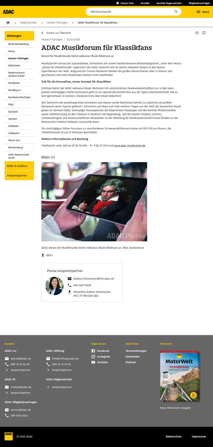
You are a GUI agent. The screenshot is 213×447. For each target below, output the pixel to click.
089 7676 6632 (19, 415)
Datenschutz (174, 436)
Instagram (103, 356)
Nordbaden (14, 83)
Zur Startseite (8, 22)
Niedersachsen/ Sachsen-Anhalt (16, 74)
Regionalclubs (28, 22)
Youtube (102, 362)
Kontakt (145, 3)
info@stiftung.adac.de (65, 358)
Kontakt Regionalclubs (169, 3)
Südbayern (13, 133)
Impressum (199, 436)
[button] (176, 11)
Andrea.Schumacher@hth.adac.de (93, 278)
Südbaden (13, 126)
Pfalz (11, 104)
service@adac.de (21, 410)
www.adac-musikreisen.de (129, 145)
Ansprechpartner (17, 175)
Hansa (11, 51)
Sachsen (12, 118)
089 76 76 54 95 (20, 364)
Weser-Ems (14, 140)
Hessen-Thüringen (57, 22)
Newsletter (133, 356)
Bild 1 (49, 255)
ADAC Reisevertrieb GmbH (18, 156)
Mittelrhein (14, 65)
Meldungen (14, 35)
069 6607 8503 (82, 285)
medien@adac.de (21, 387)
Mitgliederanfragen (199, 3)
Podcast (131, 362)
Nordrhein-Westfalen (19, 97)
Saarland (13, 111)
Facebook (103, 351)
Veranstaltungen (136, 351)
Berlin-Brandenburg (18, 44)
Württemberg (15, 147)
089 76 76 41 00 (61, 364)
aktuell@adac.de (21, 358)
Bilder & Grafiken (17, 166)
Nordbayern (14, 90)
